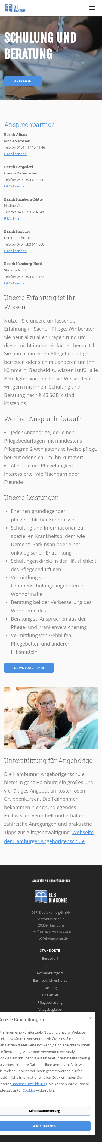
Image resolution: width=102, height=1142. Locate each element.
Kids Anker (49, 995)
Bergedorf (50, 958)
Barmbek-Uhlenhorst (50, 980)
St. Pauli (50, 965)
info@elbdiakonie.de (51, 938)
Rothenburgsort (50, 973)
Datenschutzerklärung (29, 1083)
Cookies (29, 1090)
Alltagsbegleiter (50, 1009)
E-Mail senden (15, 153)
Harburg (50, 987)
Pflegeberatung (50, 1002)
